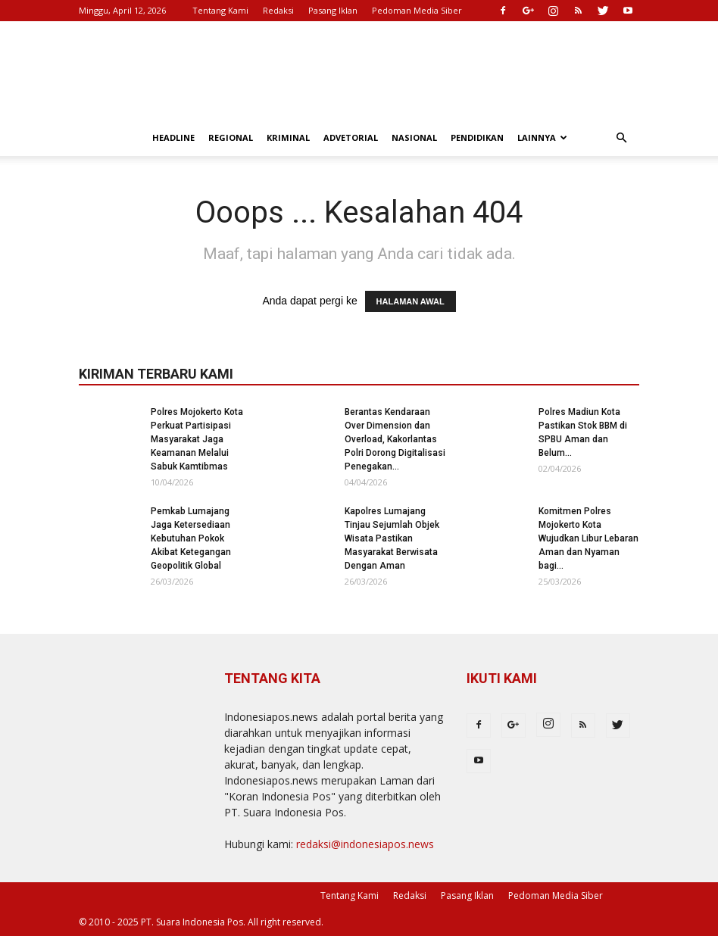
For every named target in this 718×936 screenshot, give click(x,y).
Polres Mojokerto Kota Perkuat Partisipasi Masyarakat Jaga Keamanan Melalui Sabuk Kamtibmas (197, 439)
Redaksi (278, 10)
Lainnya (542, 137)
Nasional (414, 137)
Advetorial (350, 137)
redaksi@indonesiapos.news (365, 844)
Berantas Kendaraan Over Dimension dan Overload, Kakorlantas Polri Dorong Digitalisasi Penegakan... (395, 439)
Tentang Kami (220, 10)
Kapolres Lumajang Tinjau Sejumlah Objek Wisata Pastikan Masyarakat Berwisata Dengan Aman (392, 538)
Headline (173, 137)
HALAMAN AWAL (410, 301)
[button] (621, 138)
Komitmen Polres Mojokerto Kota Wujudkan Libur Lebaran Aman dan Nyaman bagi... (588, 538)
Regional (230, 137)
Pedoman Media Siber (417, 10)
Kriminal (288, 137)
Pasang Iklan (332, 10)
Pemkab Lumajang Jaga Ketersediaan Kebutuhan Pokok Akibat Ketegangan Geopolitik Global (191, 538)
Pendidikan (477, 137)
